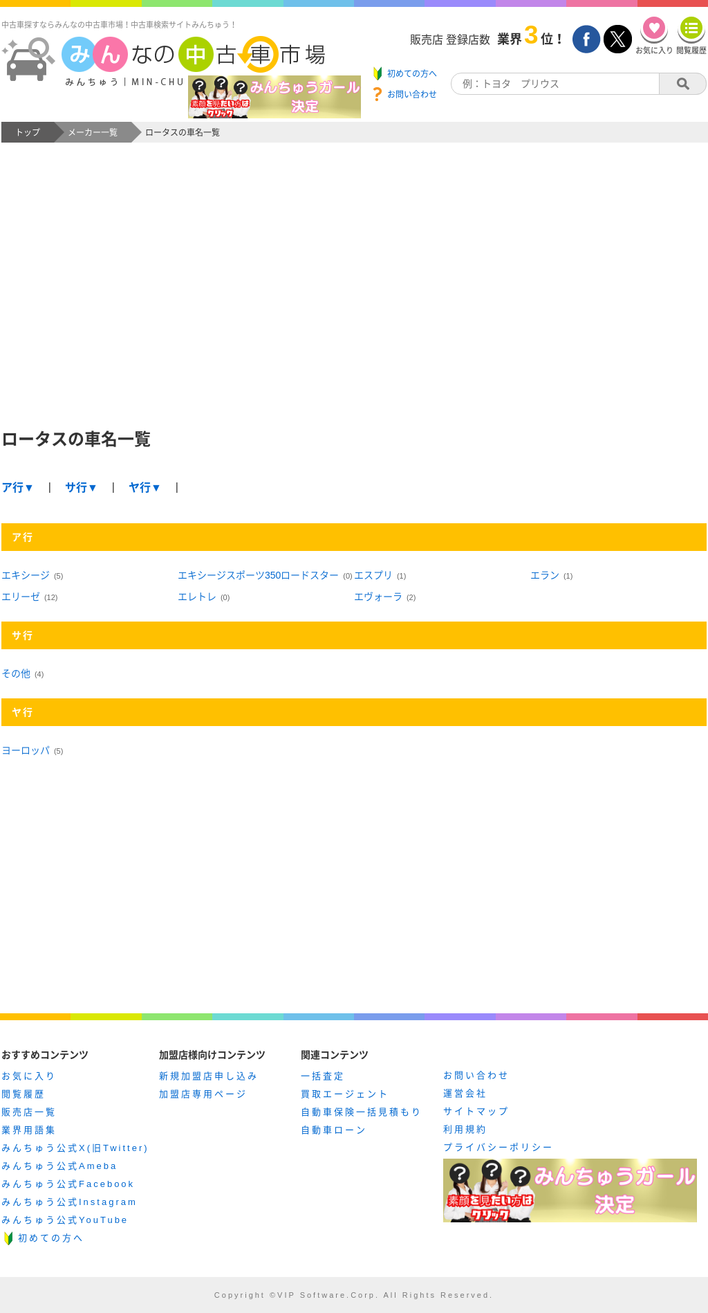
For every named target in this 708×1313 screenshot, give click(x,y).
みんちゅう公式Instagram (69, 1202)
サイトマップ (476, 1111)
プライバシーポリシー (498, 1147)
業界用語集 (29, 1130)
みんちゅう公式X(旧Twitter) (75, 1148)
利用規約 (465, 1129)
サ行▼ (81, 487)
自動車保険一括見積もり (361, 1112)
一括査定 (323, 1076)
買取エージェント (345, 1094)
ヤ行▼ (145, 487)
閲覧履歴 (23, 1094)
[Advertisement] (354, 295)
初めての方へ (51, 1238)
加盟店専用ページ (203, 1094)
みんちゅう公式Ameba (59, 1166)
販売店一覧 (29, 1112)
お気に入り (29, 1076)
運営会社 (465, 1093)
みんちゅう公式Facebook (68, 1184)
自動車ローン (334, 1130)
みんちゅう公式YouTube (65, 1220)
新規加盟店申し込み (209, 1076)
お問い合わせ (476, 1075)
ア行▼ (18, 487)
